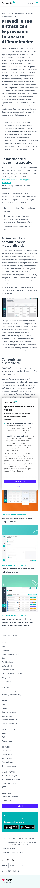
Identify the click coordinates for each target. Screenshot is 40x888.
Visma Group (6, 883)
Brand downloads (9, 766)
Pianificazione (7, 662)
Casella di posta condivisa (12, 673)
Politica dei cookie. (16, 471)
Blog (3, 13)
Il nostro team (7, 758)
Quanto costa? (7, 681)
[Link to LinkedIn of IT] (3, 860)
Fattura (31, 838)
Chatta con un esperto (11, 796)
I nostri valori (7, 754)
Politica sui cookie (9, 783)
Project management (9, 848)
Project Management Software (12, 852)
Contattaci (20, 806)
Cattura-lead (7, 666)
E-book (4, 708)
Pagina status (7, 741)
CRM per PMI (22, 838)
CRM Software (11, 838)
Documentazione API (10, 724)
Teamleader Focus (9, 691)
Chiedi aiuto (6, 800)
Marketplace (7, 716)
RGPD (4, 787)
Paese (4, 865)
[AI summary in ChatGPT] (13, 860)
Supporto (5, 733)
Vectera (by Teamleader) (11, 695)
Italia (30, 3)
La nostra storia (8, 750)
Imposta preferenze (20, 486)
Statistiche (6, 658)
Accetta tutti (20, 481)
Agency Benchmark (9, 720)
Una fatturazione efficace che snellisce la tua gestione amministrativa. (20, 843)
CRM (3, 638)
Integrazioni (6, 677)
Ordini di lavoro (8, 670)
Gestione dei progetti (10, 654)
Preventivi (6, 650)
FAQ (3, 737)
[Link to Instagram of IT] (8, 860)
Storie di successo (9, 712)
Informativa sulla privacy (11, 779)
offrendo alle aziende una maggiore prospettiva (16, 181)
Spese (4, 646)
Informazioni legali (9, 775)
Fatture (4, 642)
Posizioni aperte (8, 762)
